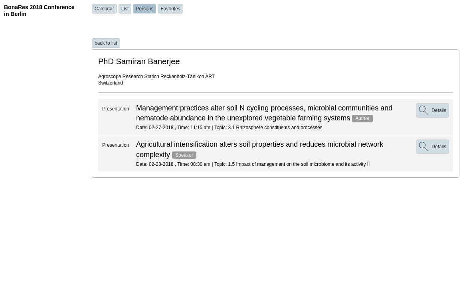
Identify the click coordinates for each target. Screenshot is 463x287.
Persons (144, 9)
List (125, 9)
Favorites (170, 9)
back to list (106, 43)
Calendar (104, 9)
